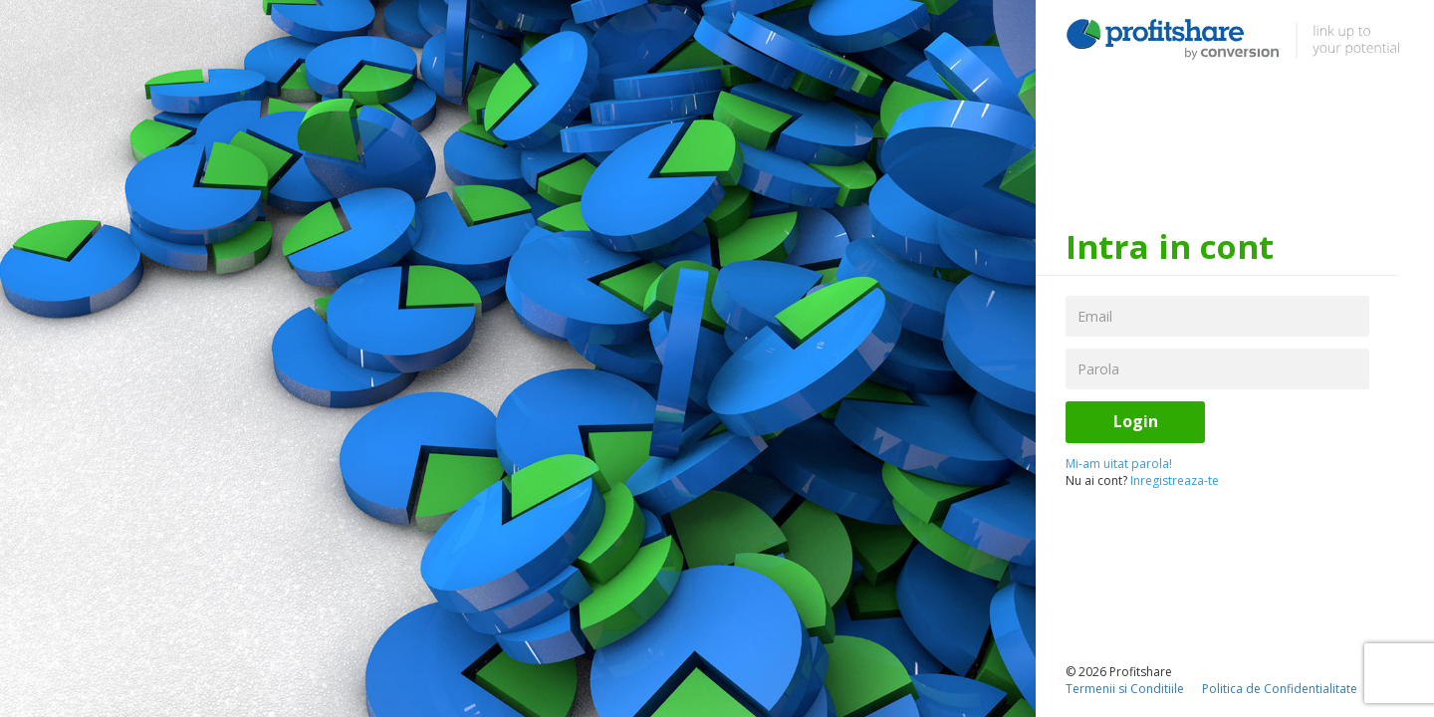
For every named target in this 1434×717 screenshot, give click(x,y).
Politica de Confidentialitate (1279, 688)
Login (1135, 421)
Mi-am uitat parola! (1119, 463)
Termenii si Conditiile (1125, 688)
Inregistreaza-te (1174, 480)
